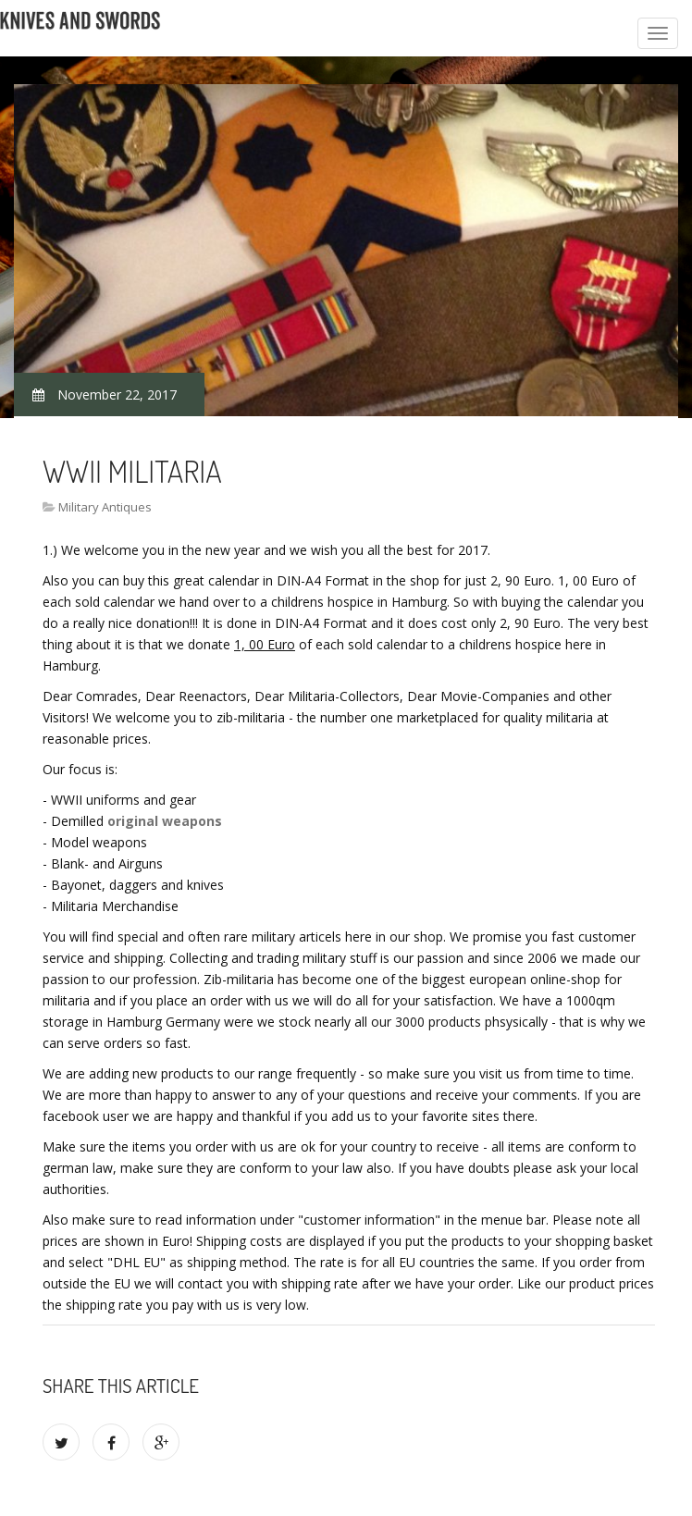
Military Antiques (105, 507)
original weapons (164, 821)
